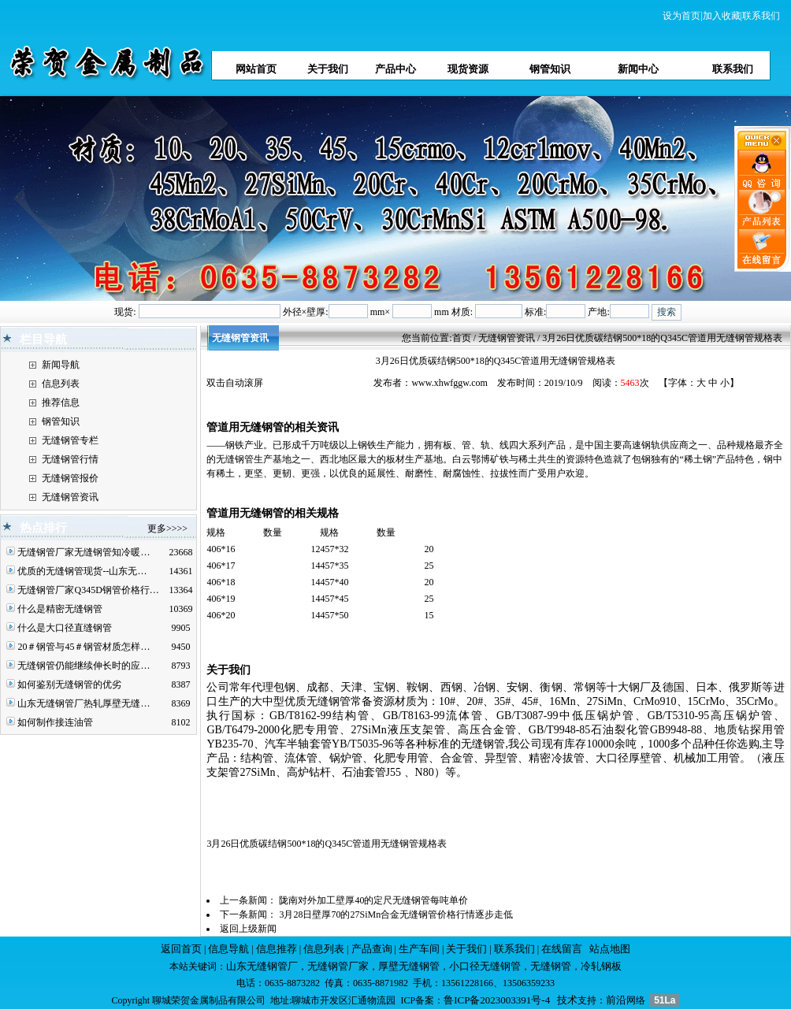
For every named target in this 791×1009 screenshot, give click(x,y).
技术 (567, 1000)
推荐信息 (61, 402)
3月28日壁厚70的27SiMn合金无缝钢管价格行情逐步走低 (396, 914)
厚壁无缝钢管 (409, 966)
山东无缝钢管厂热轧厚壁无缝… (83, 703)
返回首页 (181, 949)
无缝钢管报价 (70, 478)
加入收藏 (722, 15)
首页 (461, 337)
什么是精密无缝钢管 (59, 608)
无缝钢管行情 (70, 459)
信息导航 (228, 949)
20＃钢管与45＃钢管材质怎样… (83, 646)
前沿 (616, 1000)
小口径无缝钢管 (485, 966)
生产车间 (419, 949)
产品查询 (371, 949)
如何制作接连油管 (55, 722)
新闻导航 (61, 364)
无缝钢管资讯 (70, 497)
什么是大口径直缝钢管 (64, 627)
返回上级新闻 (248, 928)
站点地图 (609, 949)
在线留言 (561, 949)
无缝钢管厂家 (338, 966)
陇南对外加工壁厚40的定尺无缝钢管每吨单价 (373, 900)
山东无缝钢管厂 (262, 966)
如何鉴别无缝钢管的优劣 (69, 684)
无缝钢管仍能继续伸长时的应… (83, 665)
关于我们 (466, 949)
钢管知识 (61, 421)
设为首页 (681, 15)
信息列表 (61, 383)
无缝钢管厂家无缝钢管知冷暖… (83, 552)
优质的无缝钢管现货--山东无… (82, 571)
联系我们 (761, 15)
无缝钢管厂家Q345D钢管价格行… (87, 589)
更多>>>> (167, 528)
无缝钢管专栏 (70, 440)
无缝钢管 (550, 966)
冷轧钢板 (601, 966)
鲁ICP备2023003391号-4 (497, 1000)
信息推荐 (276, 949)
